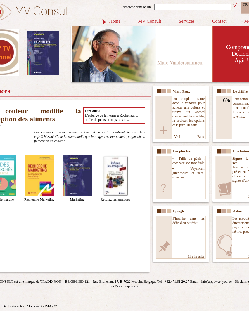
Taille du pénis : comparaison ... (107, 120)
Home (114, 21)
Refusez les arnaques (115, 197)
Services (187, 21)
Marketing (77, 197)
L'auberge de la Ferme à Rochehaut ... (111, 115)
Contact (219, 21)
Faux (200, 137)
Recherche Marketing (39, 197)
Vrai (177, 137)
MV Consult (149, 21)
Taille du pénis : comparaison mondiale (188, 161)
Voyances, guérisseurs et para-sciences (188, 172)
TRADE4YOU (50, 281)
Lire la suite (196, 256)
